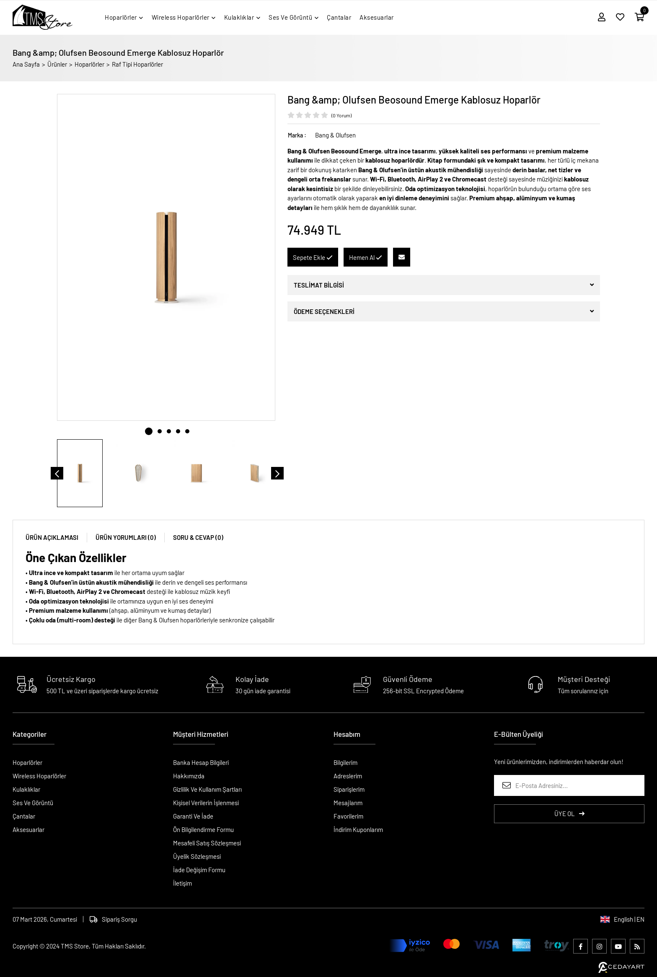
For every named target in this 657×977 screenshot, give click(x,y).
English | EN (622, 919)
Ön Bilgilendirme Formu (203, 829)
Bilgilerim (345, 762)
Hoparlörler (89, 64)
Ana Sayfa (26, 64)
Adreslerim (348, 776)
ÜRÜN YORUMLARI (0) (126, 537)
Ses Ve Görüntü (33, 802)
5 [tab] (187, 431)
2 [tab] (160, 431)
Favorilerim (348, 816)
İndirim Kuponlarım (358, 829)
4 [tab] (178, 431)
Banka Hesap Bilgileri (201, 762)
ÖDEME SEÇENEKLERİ (324, 311)
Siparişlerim (349, 789)
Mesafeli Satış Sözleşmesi (207, 843)
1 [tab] (149, 431)
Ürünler (57, 64)
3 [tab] (169, 431)
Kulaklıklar (26, 789)
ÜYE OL (569, 813)
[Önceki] (57, 473)
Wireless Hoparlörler (39, 776)
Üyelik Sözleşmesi (197, 856)
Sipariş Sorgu (113, 919)
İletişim (182, 883)
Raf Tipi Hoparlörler (137, 64)
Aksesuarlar (28, 829)
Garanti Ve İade (193, 816)
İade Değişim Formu (199, 869)
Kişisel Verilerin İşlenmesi (206, 802)
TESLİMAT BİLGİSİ (319, 285)
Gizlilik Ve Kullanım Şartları (207, 789)
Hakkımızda (188, 776)
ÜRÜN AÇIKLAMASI (52, 537)
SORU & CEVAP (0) (198, 537)
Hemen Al (365, 257)
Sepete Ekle (313, 257)
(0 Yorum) (341, 115)
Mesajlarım (348, 802)
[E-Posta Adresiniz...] (569, 785)
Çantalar (24, 816)
